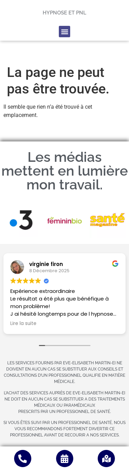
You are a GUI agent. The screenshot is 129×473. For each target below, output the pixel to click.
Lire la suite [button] (23, 324)
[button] (64, 24)
